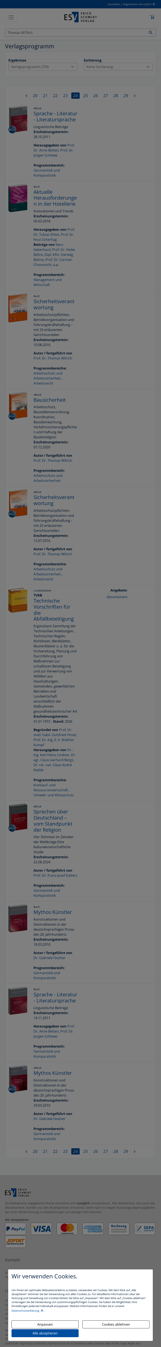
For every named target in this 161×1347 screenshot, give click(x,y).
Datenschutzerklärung (26, 1310)
